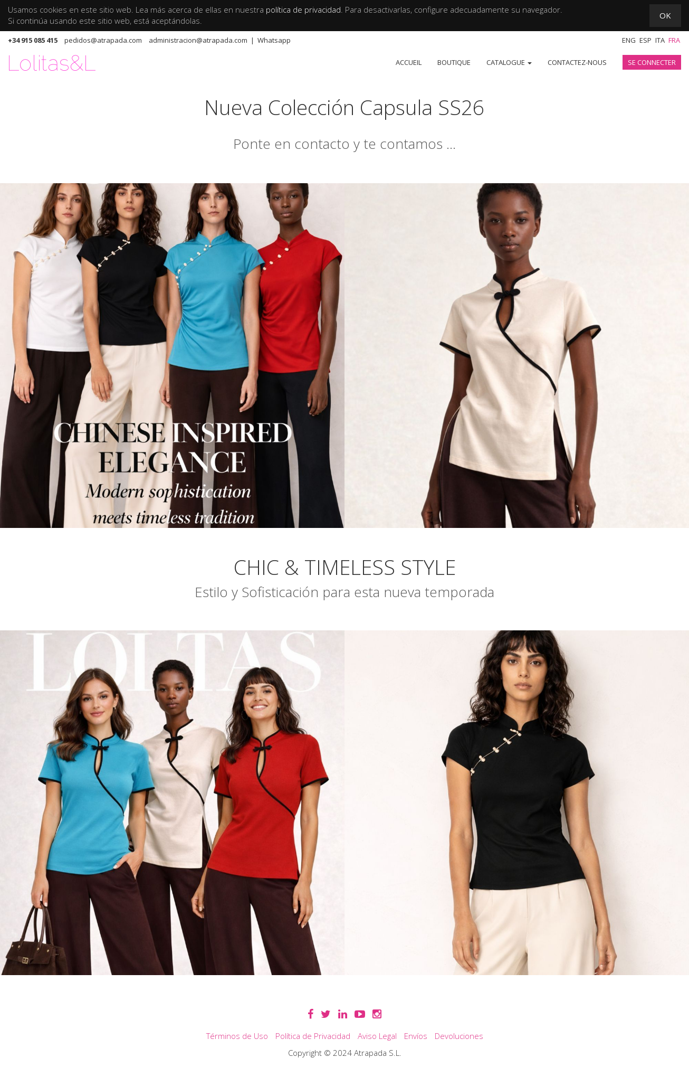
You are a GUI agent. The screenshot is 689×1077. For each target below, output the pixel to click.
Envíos (415, 1036)
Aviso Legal (377, 1036)
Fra (674, 40)
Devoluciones (459, 1036)
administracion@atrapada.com (198, 40)
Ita (660, 40)
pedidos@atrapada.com (103, 40)
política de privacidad (303, 9)
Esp (645, 40)
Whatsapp (274, 40)
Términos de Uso (237, 1036)
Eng (629, 40)
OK (665, 15)
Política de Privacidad (312, 1036)
